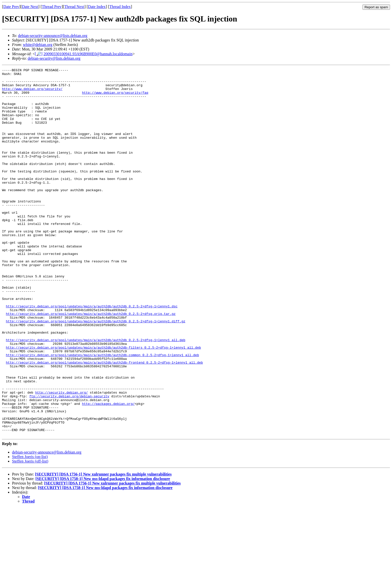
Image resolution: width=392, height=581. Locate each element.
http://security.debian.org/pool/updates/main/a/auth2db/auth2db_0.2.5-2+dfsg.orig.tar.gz (91, 363)
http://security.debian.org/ (61, 457)
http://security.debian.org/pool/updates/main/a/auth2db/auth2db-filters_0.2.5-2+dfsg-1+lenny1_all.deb (103, 403)
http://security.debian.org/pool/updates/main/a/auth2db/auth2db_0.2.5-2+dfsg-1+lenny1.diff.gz (96, 372)
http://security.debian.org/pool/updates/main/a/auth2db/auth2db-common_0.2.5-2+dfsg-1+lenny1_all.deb (102, 412)
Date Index (97, 6)
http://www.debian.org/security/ (32, 93)
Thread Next (74, 6)
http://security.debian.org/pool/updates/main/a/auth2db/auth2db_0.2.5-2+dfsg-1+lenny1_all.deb (96, 394)
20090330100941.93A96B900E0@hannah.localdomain (88, 54)
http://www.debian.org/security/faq (115, 97)
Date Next (30, 6)
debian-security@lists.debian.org (54, 58)
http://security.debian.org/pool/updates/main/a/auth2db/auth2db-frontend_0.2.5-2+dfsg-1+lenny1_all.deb (104, 421)
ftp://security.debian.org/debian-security (69, 462)
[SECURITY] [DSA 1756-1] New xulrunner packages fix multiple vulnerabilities (103, 548)
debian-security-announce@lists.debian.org (52, 35)
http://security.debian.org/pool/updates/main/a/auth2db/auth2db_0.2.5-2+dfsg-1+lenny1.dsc (92, 354)
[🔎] (38, 54)
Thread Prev (52, 6)
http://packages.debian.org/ (108, 471)
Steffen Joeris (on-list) (30, 530)
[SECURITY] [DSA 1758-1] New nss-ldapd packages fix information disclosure (103, 552)
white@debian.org (37, 44)
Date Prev (11, 6)
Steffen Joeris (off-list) (30, 535)
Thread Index (120, 6)
